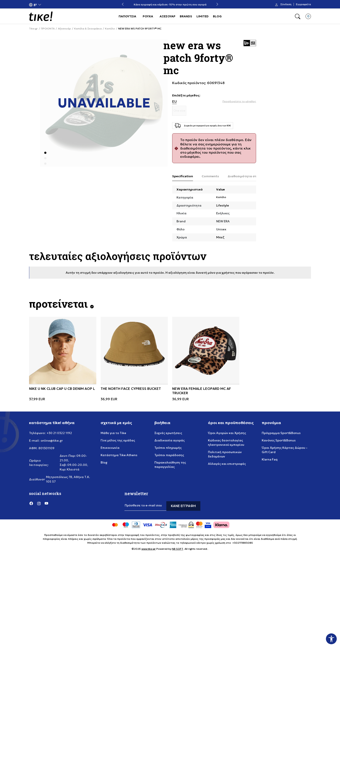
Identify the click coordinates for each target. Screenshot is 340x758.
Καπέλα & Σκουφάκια (88, 28)
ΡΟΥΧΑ (148, 16)
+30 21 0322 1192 (59, 433)
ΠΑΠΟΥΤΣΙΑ (127, 16)
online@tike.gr (52, 440)
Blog (104, 462)
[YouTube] (46, 503)
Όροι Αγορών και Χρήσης (227, 433)
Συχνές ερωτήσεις (168, 433)
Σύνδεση (285, 4)
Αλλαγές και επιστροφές (227, 464)
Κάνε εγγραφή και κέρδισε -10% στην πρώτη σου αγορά (170, 4)
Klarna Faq (270, 459)
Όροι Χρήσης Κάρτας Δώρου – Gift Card (284, 450)
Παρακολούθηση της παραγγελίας (170, 464)
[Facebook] (31, 503)
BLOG (217, 16)
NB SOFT (177, 548)
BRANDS (186, 16)
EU (174, 101)
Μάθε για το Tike (113, 433)
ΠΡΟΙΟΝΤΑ (48, 28)
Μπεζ (220, 237)
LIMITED (202, 16)
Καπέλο (110, 28)
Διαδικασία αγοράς (169, 440)
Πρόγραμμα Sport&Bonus (281, 433)
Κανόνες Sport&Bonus (279, 440)
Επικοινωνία (110, 448)
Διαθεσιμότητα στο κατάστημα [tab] (252, 176)
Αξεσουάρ (64, 28)
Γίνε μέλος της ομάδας (118, 440)
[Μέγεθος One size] (179, 111)
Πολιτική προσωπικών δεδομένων (225, 454)
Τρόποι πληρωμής (168, 448)
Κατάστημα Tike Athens (119, 455)
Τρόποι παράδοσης (169, 455)
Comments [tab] (210, 176)
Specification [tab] (182, 176)
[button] (35, 4)
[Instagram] (39, 503)
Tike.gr (33, 28)
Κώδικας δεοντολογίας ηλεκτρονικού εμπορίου (226, 442)
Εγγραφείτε (303, 4)
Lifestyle (222, 205)
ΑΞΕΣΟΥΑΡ (167, 16)
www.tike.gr (148, 548)
